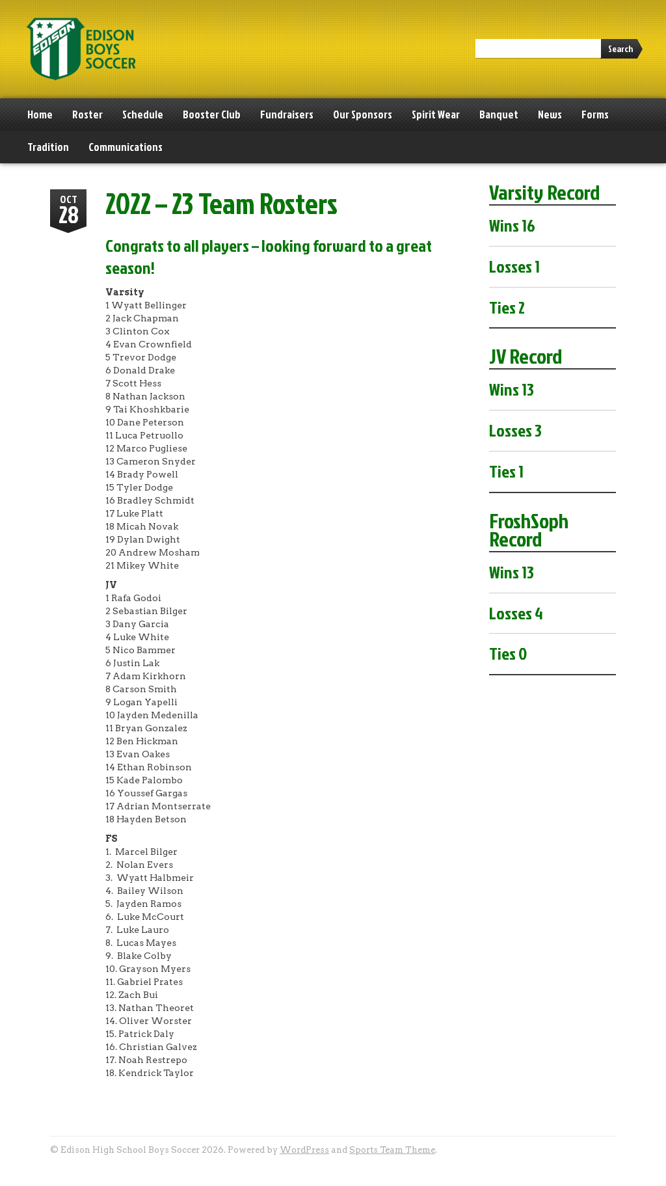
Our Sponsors (362, 114)
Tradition (48, 146)
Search (620, 48)
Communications (125, 146)
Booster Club (212, 114)
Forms (595, 114)
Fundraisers (286, 114)
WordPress (304, 1150)
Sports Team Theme (392, 1150)
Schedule (142, 114)
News (550, 114)
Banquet (498, 114)
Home (40, 114)
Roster (87, 114)
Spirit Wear (436, 114)
